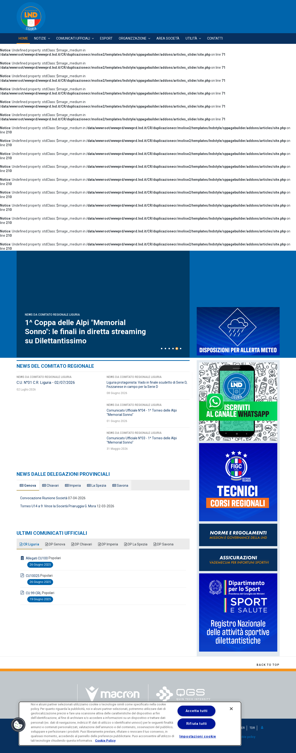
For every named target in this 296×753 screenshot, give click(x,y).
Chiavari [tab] (50, 485)
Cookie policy (245, 737)
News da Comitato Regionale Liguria (52, 315)
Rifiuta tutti (196, 724)
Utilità (191, 38)
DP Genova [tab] (55, 544)
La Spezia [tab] (96, 485)
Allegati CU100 (37, 558)
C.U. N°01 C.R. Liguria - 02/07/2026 (46, 382)
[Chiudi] (231, 709)
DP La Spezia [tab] (135, 544)
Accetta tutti (197, 711)
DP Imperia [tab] (108, 544)
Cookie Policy (105, 740)
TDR (252, 728)
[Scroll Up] (268, 664)
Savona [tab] (120, 485)
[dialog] (130, 723)
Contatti (215, 38)
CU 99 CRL (33, 593)
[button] (262, 727)
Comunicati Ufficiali (73, 38)
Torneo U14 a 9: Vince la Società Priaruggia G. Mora (58, 506)
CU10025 (33, 576)
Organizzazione (132, 38)
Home (23, 38)
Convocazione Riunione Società (43, 498)
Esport (106, 38)
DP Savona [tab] (163, 544)
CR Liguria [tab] (29, 544)
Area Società (167, 38)
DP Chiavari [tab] (81, 544)
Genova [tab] (28, 485)
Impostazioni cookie (197, 737)
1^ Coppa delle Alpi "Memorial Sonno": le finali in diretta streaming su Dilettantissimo (86, 331)
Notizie (40, 38)
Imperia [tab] (73, 485)
